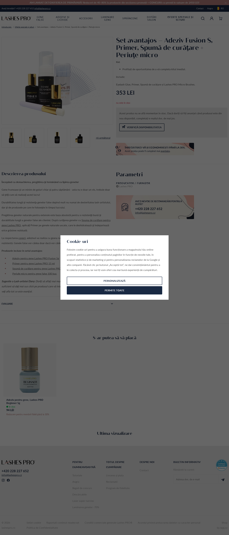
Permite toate (114, 290)
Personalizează (114, 281)
